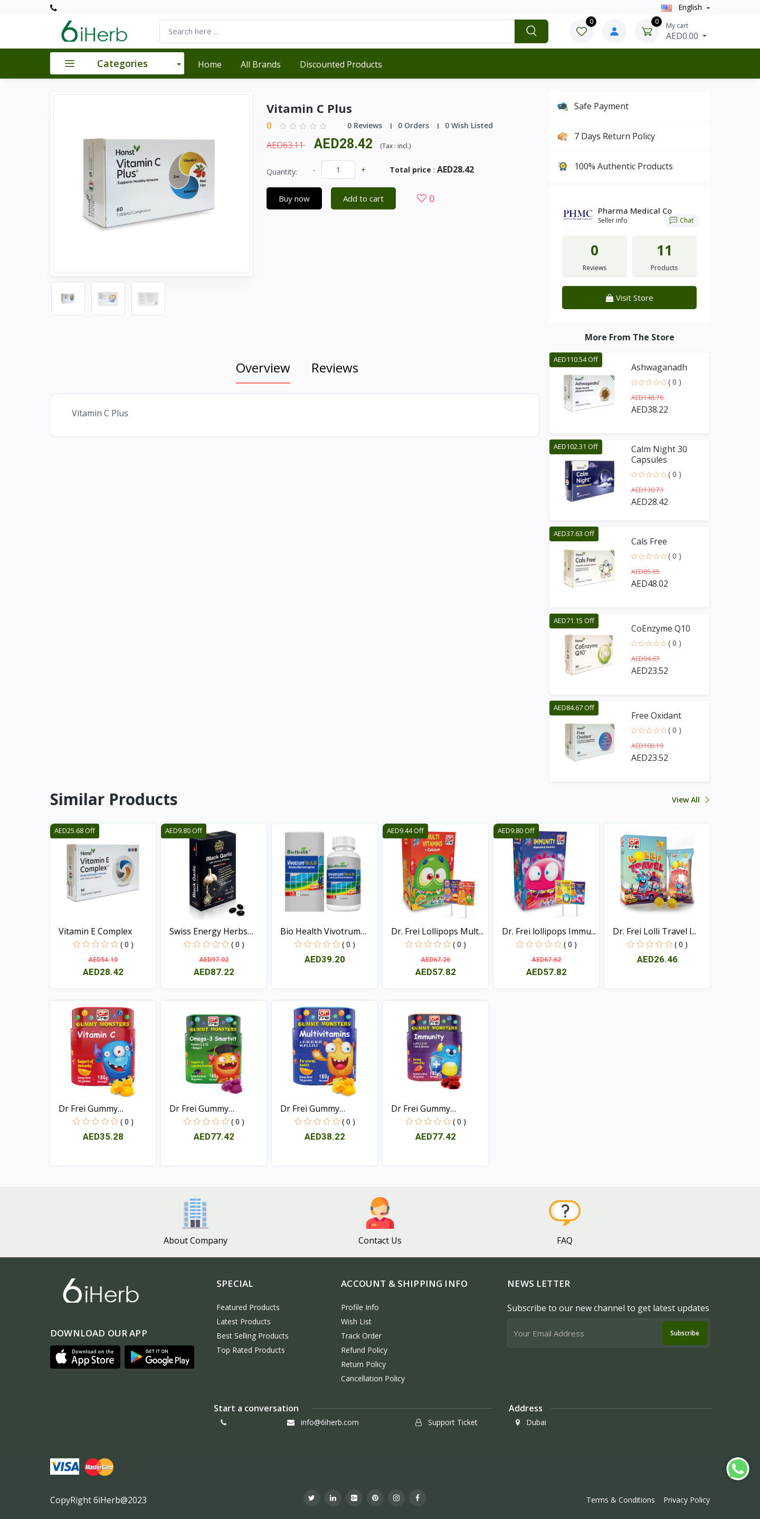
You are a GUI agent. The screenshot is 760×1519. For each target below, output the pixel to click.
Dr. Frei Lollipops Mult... (437, 931)
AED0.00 (686, 31)
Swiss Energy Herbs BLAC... (208, 931)
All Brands (261, 64)
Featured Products (248, 1307)
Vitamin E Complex (95, 931)
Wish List (356, 1321)
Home (210, 64)
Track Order (361, 1336)
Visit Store (629, 297)
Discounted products (341, 64)
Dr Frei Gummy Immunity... (420, 1109)
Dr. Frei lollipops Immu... (549, 931)
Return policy (363, 1364)
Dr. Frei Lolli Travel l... (654, 931)
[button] (85, 1357)
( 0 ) (674, 382)
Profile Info (360, 1307)
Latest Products (243, 1321)
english (682, 7)
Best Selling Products (252, 1336)
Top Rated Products (250, 1350)
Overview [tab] (263, 367)
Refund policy (364, 1350)
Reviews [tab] (334, 367)
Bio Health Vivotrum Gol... (320, 931)
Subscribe (684, 1333)
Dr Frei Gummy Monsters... (88, 1109)
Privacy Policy (686, 1500)
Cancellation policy (373, 1378)
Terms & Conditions (620, 1500)
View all (690, 800)
